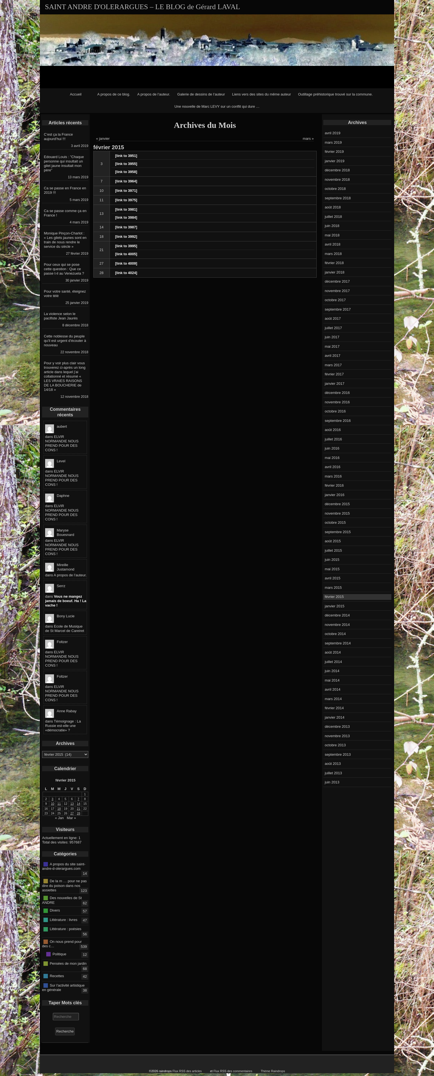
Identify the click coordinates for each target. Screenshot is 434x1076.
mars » (308, 138)
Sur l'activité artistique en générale (63, 987)
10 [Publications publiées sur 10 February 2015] (52, 803)
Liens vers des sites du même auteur (261, 94)
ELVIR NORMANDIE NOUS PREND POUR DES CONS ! (62, 443)
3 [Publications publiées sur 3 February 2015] (52, 799)
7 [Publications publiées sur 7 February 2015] (78, 799)
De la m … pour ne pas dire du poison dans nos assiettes (64, 885)
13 (102, 213)
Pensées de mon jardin (68, 963)
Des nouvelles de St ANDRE (62, 900)
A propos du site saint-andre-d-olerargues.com (63, 866)
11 (102, 200)
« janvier (103, 138)
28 (102, 273)
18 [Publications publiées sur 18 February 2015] (59, 808)
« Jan (59, 818)
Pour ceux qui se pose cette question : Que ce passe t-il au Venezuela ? (64, 268)
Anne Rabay (67, 711)
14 (102, 227)
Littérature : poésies (65, 929)
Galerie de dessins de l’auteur (201, 94)
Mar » (71, 818)
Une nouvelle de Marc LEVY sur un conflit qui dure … (217, 106)
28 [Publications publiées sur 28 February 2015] (78, 813)
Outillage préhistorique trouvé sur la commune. (335, 94)
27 (102, 263)
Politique (59, 954)
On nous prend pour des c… (62, 943)
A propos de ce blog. (113, 94)
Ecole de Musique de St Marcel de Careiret (64, 628)
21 (102, 250)
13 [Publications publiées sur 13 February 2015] (72, 803)
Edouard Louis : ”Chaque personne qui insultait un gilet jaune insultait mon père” (64, 163)
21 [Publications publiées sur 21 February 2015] (78, 808)
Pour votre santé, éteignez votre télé (65, 293)
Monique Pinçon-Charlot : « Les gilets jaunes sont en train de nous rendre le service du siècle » (65, 240)
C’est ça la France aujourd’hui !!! (58, 136)
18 (102, 236)
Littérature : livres (64, 920)
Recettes (57, 976)
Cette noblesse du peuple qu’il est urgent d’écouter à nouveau (65, 340)
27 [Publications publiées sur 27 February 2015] (72, 813)
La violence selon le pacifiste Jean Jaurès (61, 316)
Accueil (76, 94)
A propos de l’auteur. (153, 94)
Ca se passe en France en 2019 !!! (65, 190)
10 (102, 191)
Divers (55, 910)
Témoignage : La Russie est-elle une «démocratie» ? (63, 725)
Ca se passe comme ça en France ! (65, 213)
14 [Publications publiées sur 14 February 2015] (78, 803)
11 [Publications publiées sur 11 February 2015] (59, 803)
